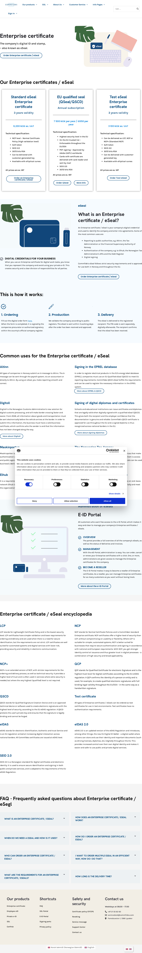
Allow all (107, 501)
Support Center (79, 926)
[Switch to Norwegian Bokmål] (127, 949)
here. (30, 321)
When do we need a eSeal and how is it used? (30, 837)
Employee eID (13, 910)
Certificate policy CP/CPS (83, 911)
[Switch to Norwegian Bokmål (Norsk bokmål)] (65, 946)
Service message (79, 921)
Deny (34, 501)
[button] (36, 4)
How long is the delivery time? (93, 876)
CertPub (10, 926)
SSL (8, 921)
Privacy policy (46, 926)
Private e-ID (12, 916)
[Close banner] (124, 451)
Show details (114, 493)
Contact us (77, 931)
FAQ (41, 905)
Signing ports (46, 921)
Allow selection (71, 501)
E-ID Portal (44, 916)
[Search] (137, 9)
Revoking (76, 916)
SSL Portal (44, 910)
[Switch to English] (130, 949)
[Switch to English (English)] (90, 946)
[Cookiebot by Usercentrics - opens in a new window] (108, 451)
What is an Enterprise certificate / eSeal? (29, 818)
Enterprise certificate (16, 905)
